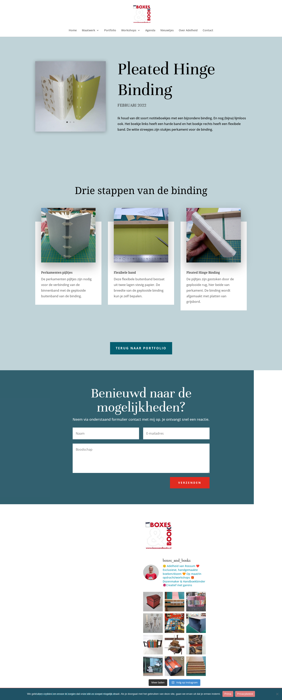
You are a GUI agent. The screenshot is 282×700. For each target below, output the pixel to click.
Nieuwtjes (167, 30)
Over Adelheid (188, 30)
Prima (227, 693)
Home (73, 30)
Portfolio (110, 30)
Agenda (150, 30)
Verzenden (189, 482)
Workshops (128, 30)
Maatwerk (88, 30)
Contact (208, 30)
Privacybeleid (245, 693)
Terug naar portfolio (141, 348)
